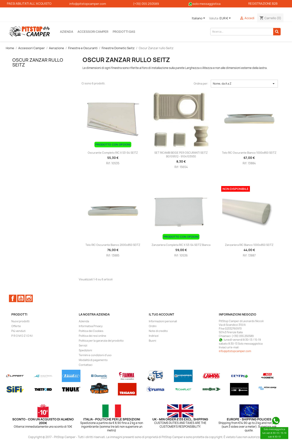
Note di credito (158, 331)
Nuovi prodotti (20, 321)
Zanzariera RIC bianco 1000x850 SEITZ (249, 245)
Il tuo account (161, 314)
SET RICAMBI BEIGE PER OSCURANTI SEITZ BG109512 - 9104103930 (181, 154)
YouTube (21, 298)
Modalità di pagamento (93, 360)
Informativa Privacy (91, 326)
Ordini (152, 326)
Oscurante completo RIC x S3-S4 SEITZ (113, 152)
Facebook (12, 298)
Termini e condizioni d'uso (95, 355)
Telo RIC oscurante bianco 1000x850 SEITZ (249, 152)
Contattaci (85, 365)
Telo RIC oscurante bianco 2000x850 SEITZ (112, 245)
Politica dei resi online (92, 336)
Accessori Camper (92, 32)
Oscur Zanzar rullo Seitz (37, 62)
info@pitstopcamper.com (235, 351)
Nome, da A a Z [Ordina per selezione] (244, 83)
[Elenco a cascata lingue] (199, 18)
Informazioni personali (163, 321)
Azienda (66, 32)
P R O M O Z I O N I (22, 336)
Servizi (83, 345)
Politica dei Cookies (91, 331)
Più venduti (18, 331)
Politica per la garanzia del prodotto (101, 340)
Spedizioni (85, 350)
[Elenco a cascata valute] (226, 18)
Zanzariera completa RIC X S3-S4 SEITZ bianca (181, 245)
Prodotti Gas (124, 32)
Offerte (16, 326)
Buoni (152, 340)
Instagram (29, 298)
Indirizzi (153, 336)
